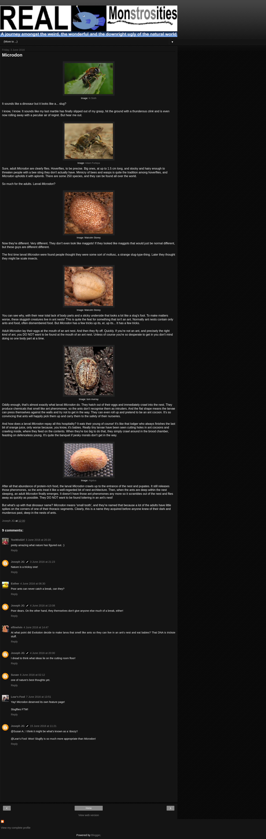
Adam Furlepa (92, 163)
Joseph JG (18, 561)
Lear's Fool (18, 696)
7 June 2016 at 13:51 (38, 696)
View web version (88, 815)
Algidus (92, 480)
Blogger (95, 835)
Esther (15, 583)
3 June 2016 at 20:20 (38, 539)
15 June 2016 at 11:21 (43, 725)
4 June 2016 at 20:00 (42, 653)
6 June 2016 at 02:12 (32, 674)
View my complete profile (15, 827)
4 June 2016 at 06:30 (32, 583)
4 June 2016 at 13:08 (42, 605)
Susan (15, 674)
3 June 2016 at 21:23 (42, 561)
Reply (14, 550)
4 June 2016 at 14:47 (35, 627)
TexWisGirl (18, 539)
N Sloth (92, 98)
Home (89, 808)
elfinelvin (16, 627)
